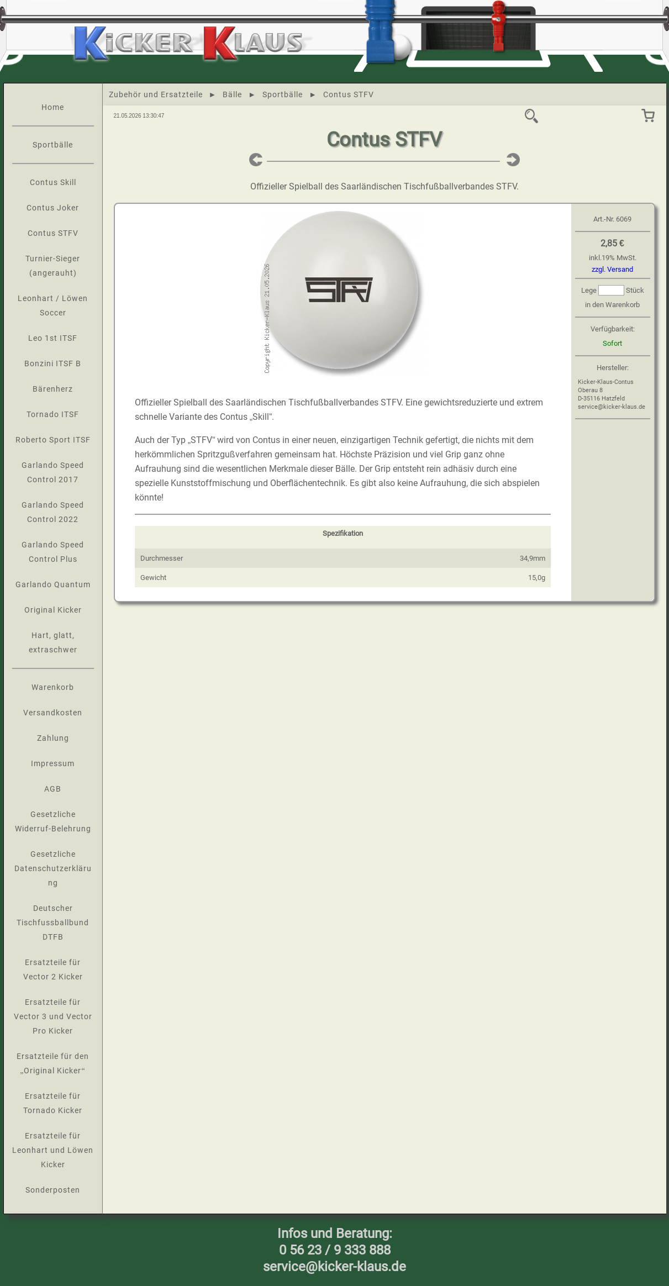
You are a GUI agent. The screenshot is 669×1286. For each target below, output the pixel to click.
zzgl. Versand (612, 269)
